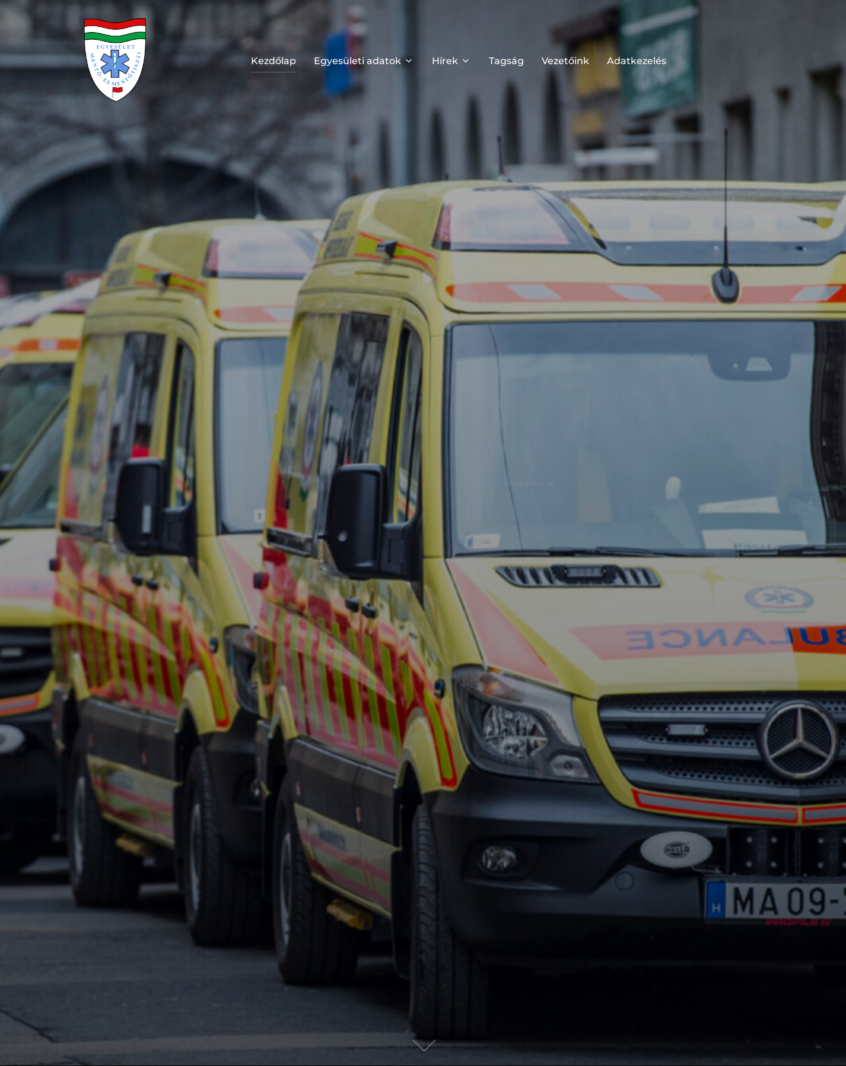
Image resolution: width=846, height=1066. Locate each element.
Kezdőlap (273, 60)
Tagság (506, 60)
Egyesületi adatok (364, 60)
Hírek (451, 60)
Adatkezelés (636, 60)
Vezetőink (565, 60)
